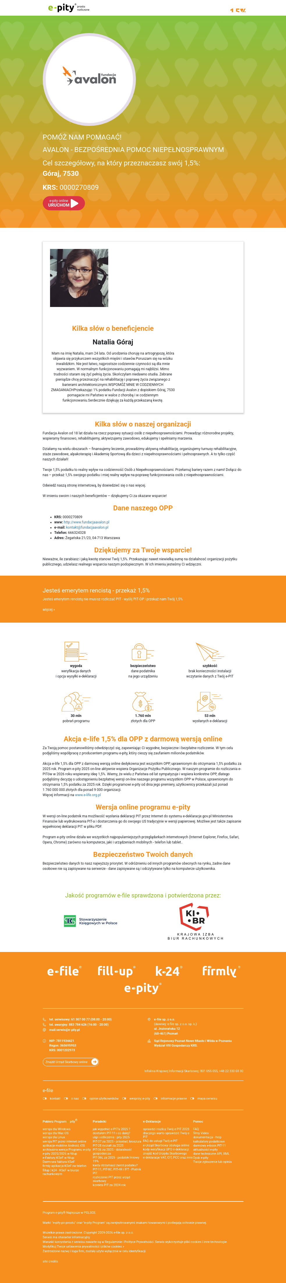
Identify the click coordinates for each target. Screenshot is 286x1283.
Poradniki (99, 1121)
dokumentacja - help (207, 1137)
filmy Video (201, 1133)
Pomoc (198, 1121)
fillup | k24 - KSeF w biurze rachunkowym (61, 1172)
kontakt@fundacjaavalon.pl (87, 527)
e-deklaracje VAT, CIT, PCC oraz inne (168, 1157)
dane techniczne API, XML (211, 1154)
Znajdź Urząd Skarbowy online (67, 1062)
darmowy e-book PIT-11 (209, 1146)
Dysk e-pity (200, 1158)
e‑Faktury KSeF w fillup (58, 1158)
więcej (48, 610)
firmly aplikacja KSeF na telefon (64, 1166)
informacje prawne (174, 1099)
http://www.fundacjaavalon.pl (86, 522)
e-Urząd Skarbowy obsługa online (166, 1145)
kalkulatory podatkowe (209, 1141)
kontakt (55, 1099)
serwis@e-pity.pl (68, 1030)
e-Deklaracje (152, 1121)
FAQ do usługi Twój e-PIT (160, 1141)
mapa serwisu (207, 1099)
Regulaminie (113, 1242)
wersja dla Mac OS (56, 1133)
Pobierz (60, 1120)
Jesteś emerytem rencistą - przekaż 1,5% (96, 590)
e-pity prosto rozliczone (69, 7)
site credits (50, 1261)
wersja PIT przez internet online (64, 1141)
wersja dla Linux (54, 1137)
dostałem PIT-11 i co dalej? (111, 1133)
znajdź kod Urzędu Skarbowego (165, 1153)
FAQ (196, 1129)
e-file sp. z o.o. (123, 1233)
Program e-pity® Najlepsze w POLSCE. (69, 1213)
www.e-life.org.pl (88, 795)
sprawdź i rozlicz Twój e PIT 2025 (166, 1129)
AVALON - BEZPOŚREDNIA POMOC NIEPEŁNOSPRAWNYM (133, 150)
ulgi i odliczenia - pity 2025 (111, 1137)
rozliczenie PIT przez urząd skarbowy (111, 1179)
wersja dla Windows (57, 1129)
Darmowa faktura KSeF (59, 1162)
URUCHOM (59, 203)
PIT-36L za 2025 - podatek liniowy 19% (116, 1159)
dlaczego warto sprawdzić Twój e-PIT (166, 1135)
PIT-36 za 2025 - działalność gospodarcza (112, 1151)
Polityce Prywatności (138, 1242)
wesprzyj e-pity (139, 1099)
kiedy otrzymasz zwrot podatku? (115, 1165)
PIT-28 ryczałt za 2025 (108, 1146)
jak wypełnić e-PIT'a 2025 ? (111, 1129)
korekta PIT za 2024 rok (109, 1185)
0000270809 (71, 187)
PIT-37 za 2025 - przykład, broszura (117, 1141)
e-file (48, 1090)
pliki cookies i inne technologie (205, 1242)
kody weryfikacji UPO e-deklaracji (166, 1149)
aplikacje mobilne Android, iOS (64, 1146)
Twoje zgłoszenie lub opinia (212, 1162)
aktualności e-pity (205, 1150)
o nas (75, 1099)
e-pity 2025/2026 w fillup (60, 1154)
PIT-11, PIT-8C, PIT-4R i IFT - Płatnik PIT (117, 1171)
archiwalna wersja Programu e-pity (67, 1150)
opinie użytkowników (104, 1099)
